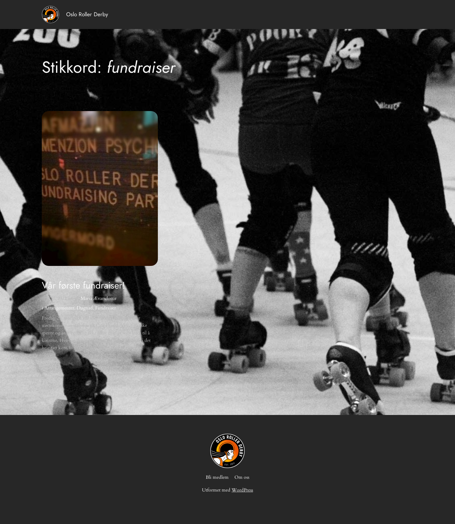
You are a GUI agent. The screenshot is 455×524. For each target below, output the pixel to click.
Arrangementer (59, 308)
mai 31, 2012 (54, 298)
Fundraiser (105, 308)
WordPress (242, 490)
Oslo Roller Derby (87, 14)
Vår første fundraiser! (83, 285)
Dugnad (85, 308)
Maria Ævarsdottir (99, 298)
